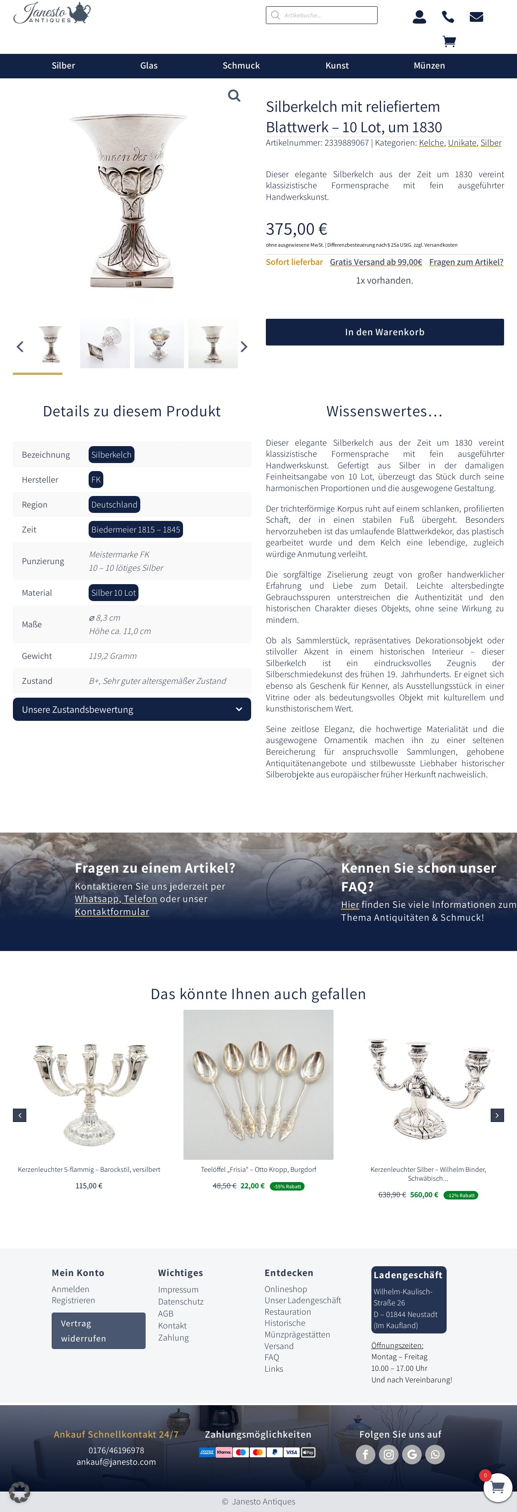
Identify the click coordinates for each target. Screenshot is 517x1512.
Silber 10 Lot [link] (113, 592)
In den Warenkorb (385, 331)
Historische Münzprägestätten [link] (297, 1328)
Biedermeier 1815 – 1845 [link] (135, 529)
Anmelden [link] (71, 1289)
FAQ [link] (272, 1357)
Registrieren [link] (73, 1300)
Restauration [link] (288, 1311)
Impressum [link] (178, 1289)
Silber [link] (63, 65)
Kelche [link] (431, 142)
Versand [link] (279, 1346)
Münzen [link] (429, 65)
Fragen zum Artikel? (466, 262)
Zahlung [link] (173, 1337)
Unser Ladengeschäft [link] (303, 1300)
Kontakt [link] (172, 1325)
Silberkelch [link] (111, 454)
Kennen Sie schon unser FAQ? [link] (419, 876)
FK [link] (96, 479)
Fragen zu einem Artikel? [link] (155, 867)
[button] (244, 347)
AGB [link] (166, 1313)
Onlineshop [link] (286, 1289)
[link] (52, 21)
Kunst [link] (337, 65)
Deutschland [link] (114, 504)
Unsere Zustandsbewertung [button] (77, 709)
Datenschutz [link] (181, 1301)
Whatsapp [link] (97, 898)
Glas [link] (149, 65)
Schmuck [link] (241, 65)
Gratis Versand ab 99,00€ (376, 262)
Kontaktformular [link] (112, 911)
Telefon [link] (140, 898)
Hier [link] (350, 904)
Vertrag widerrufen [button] (83, 1330)
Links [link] (274, 1368)
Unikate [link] (462, 142)
